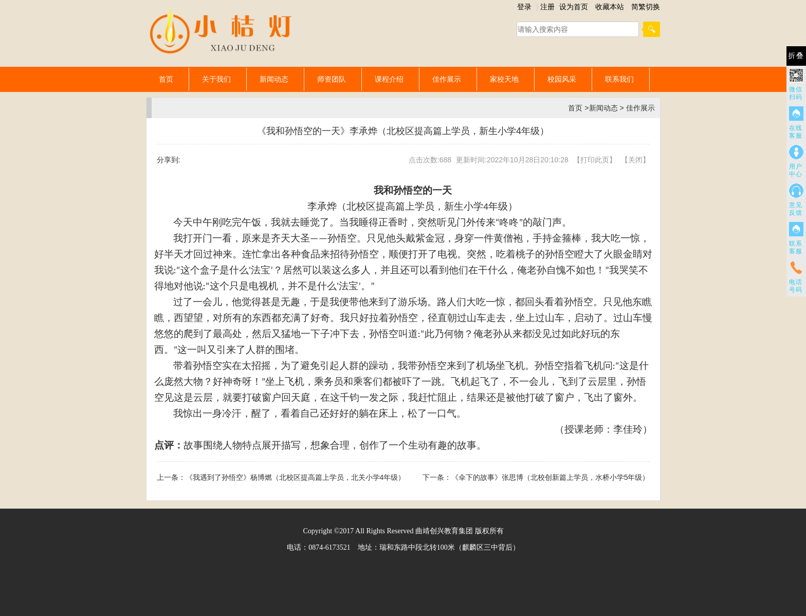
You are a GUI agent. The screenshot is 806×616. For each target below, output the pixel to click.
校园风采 (561, 79)
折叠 (796, 56)
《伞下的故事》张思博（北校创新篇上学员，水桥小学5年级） (550, 477)
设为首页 (573, 7)
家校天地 (504, 79)
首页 (166, 79)
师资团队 (331, 79)
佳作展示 (446, 79)
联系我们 (619, 79)
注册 (547, 7)
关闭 (635, 160)
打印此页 (594, 160)
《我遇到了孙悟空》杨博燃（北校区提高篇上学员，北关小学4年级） (296, 477)
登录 (524, 7)
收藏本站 (609, 7)
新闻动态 (274, 79)
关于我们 (216, 79)
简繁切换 (645, 7)
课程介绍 (389, 79)
